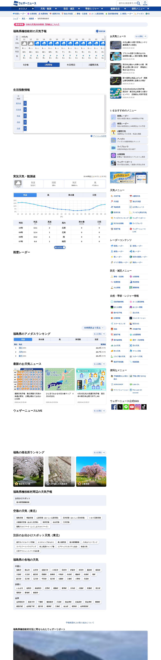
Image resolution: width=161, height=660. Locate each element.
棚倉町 (77, 574)
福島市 (18, 570)
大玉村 (27, 574)
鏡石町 (35, 574)
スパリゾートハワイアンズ (26, 547)
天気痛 (18, 109)
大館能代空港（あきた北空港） (27, 522)
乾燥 (18, 116)
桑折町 (89, 570)
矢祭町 (86, 574)
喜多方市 (31, 602)
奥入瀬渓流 (62, 542)
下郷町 (40, 602)
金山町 (65, 606)
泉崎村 (52, 574)
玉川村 (35, 579)
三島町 (57, 606)
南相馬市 (38, 588)
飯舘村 (35, 593)
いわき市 (19, 588)
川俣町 (18, 574)
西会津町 (88, 602)
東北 (23, 18)
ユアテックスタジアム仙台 (67, 547)
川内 (21, 352)
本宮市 (81, 570)
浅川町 (52, 579)
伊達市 (72, 570)
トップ (15, 18)
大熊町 (81, 588)
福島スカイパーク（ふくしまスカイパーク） (32, 527)
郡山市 (27, 570)
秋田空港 (46, 522)
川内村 (72, 588)
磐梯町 (97, 602)
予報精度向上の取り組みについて (80, 623)
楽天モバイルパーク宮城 (25, 542)
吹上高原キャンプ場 (46, 547)
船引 (21, 356)
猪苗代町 (19, 606)
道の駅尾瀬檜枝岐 (22, 502)
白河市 (35, 570)
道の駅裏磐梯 (74, 542)
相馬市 (28, 588)
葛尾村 (18, 593)
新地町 (27, 593)
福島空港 (19, 518)
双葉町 (89, 588)
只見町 (59, 602)
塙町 (93, 574)
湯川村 (40, 606)
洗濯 (18, 128)
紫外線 (18, 103)
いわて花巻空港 (95, 518)
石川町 (27, 579)
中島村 (60, 574)
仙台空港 (56, 522)
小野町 (77, 579)
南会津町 (68, 602)
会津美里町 (84, 606)
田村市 (64, 570)
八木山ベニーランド (90, 542)
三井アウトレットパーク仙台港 (27, 551)
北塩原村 (78, 602)
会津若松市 (20, 602)
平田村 (44, 579)
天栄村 (86, 579)
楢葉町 (55, 588)
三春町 (69, 579)
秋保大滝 (84, 547)
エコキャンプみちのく (46, 542)
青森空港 (29, 518)
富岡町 (64, 588)
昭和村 (74, 606)
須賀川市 (45, 570)
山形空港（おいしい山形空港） (47, 518)
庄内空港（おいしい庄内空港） (74, 518)
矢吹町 (69, 574)
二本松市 (55, 570)
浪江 (21, 348)
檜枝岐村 (50, 602)
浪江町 (97, 588)
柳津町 (49, 606)
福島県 (31, 18)
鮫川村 (18, 579)
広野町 (47, 588)
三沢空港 (66, 522)
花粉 (18, 122)
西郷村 (44, 574)
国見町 (97, 570)
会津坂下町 (30, 606)
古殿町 (60, 579)
